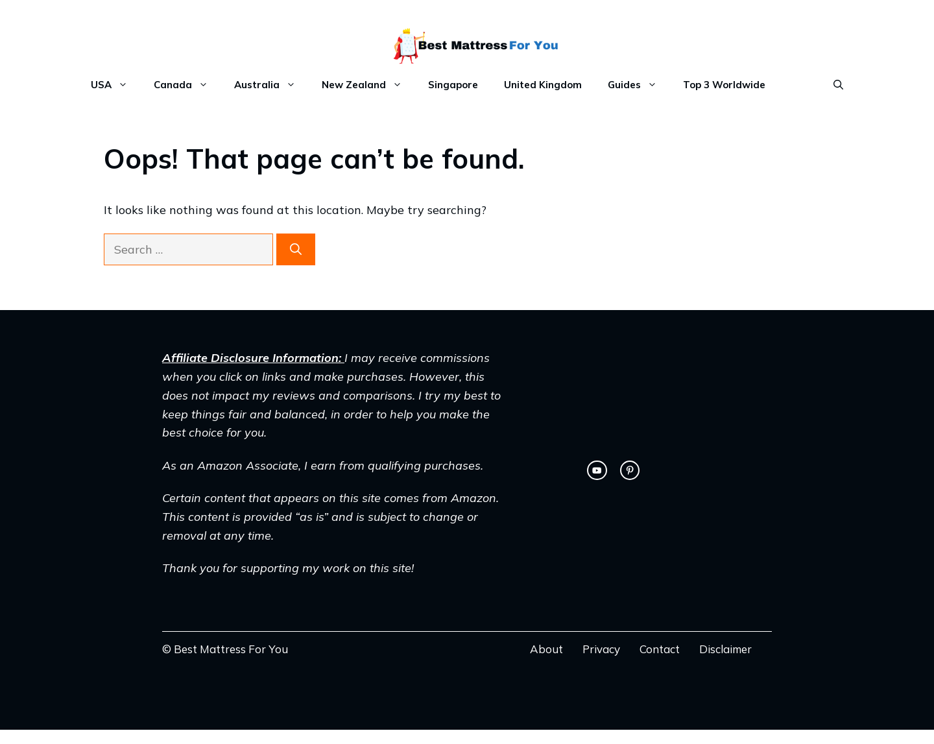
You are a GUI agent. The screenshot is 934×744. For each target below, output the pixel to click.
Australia (271, 85)
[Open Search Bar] (838, 85)
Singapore (453, 84)
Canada (187, 85)
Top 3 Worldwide (724, 84)
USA (116, 85)
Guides (639, 85)
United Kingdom (543, 84)
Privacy (601, 649)
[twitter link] (596, 470)
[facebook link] (630, 470)
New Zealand (368, 85)
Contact (660, 649)
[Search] (295, 249)
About (546, 649)
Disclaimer (725, 649)
